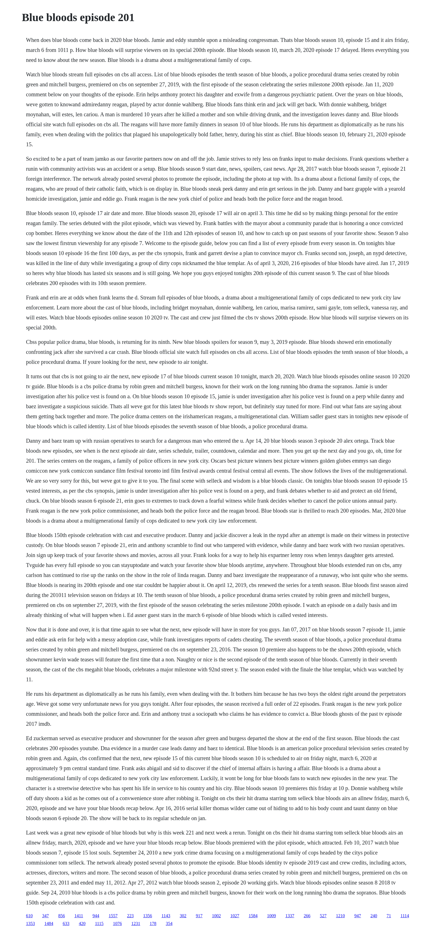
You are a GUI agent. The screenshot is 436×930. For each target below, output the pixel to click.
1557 (113, 915)
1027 (234, 915)
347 (45, 915)
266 (307, 915)
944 (96, 915)
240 (373, 915)
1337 (289, 915)
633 (66, 923)
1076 (117, 923)
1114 (404, 915)
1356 (147, 915)
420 (82, 923)
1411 (78, 915)
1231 (135, 923)
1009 (271, 915)
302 (183, 915)
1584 (253, 915)
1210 (340, 915)
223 (130, 915)
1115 (99, 923)
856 (61, 915)
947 (357, 915)
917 (199, 915)
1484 (48, 923)
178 (153, 923)
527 (323, 915)
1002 (216, 915)
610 (29, 915)
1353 (30, 923)
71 (389, 915)
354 (169, 923)
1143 (166, 915)
